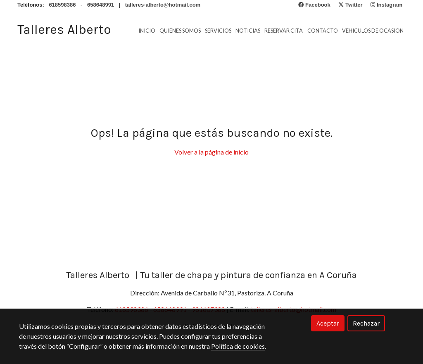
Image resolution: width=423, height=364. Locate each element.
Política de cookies (238, 346)
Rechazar (366, 323)
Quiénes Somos (180, 30)
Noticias (247, 30)
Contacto (322, 30)
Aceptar (327, 323)
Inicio (146, 30)
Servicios (218, 30)
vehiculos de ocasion (373, 30)
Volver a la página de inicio (211, 152)
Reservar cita (283, 30)
